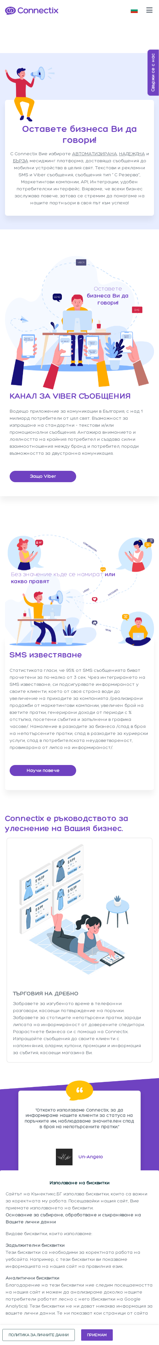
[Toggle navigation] (149, 10)
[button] (134, 10)
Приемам (97, 1335)
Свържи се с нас (153, 72)
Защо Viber (43, 476)
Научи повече (43, 770)
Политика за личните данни (39, 1335)
